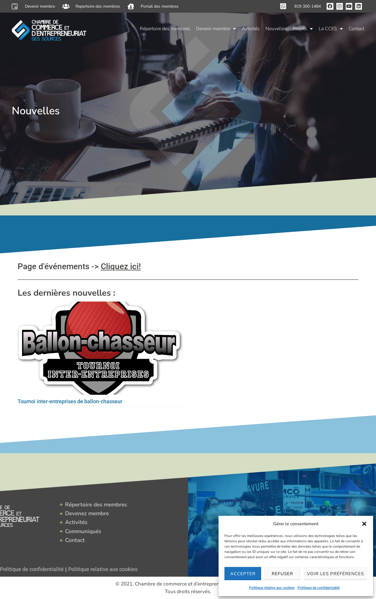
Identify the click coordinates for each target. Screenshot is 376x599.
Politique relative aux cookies (272, 588)
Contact (356, 27)
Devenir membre (216, 27)
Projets (303, 27)
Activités (251, 27)
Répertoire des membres (165, 27)
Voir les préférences (335, 574)
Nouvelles (276, 27)
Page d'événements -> (79, 266)
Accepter (243, 574)
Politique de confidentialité (319, 588)
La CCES (331, 27)
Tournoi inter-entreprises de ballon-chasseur (70, 401)
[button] (364, 524)
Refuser (282, 574)
